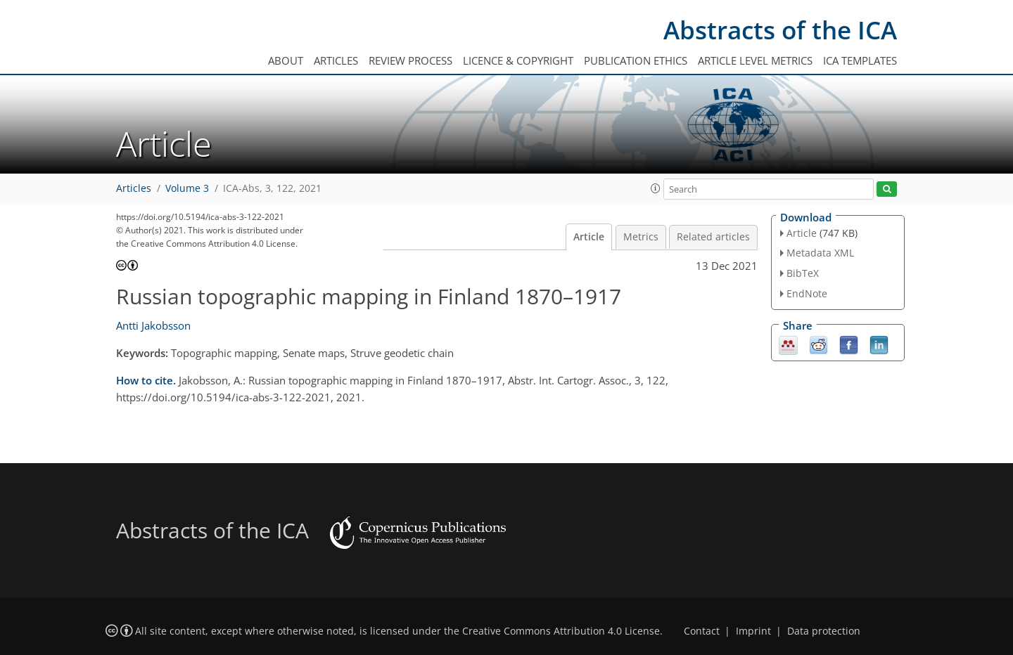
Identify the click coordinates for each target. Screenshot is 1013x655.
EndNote (806, 293)
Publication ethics (635, 60)
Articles (336, 60)
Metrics (640, 237)
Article (588, 237)
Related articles (713, 237)
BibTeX (802, 273)
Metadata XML (820, 252)
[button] (656, 188)
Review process (410, 60)
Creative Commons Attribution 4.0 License (561, 631)
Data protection (823, 631)
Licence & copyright (518, 60)
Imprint (753, 631)
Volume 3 (187, 188)
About (285, 60)
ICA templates (860, 60)
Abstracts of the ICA (780, 29)
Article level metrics (755, 60)
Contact (702, 631)
